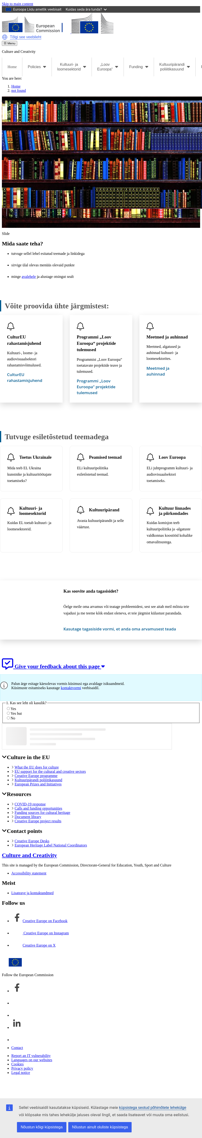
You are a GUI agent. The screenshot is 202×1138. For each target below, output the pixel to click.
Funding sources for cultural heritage (42, 813)
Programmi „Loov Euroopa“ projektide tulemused (96, 343)
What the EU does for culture (37, 767)
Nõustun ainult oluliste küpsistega (100, 1127)
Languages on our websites (31, 1060)
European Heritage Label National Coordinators (51, 845)
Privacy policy (22, 1068)
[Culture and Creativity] (57, 32)
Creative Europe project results (38, 821)
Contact (17, 1048)
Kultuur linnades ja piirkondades (175, 510)
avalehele (29, 277)
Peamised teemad (105, 456)
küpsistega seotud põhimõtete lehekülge (152, 1108)
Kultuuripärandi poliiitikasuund (38, 780)
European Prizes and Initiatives (38, 784)
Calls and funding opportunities (38, 808)
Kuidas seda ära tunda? (86, 9)
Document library (28, 817)
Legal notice (20, 1073)
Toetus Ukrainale (35, 456)
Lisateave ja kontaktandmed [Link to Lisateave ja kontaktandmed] (32, 893)
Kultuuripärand (104, 509)
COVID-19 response (30, 804)
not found (18, 91)
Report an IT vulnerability (31, 1056)
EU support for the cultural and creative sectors (50, 771)
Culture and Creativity (29, 855)
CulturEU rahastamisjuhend (24, 340)
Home (12, 67)
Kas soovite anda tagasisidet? (90, 591)
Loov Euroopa (172, 456)
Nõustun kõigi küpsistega (42, 1127)
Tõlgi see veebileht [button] (25, 37)
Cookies (17, 1064)
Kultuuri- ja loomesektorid (32, 510)
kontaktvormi (71, 688)
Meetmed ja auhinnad (167, 336)
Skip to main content (17, 4)
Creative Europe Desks (32, 841)
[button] (5, 37)
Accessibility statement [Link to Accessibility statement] (28, 873)
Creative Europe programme (36, 776)
